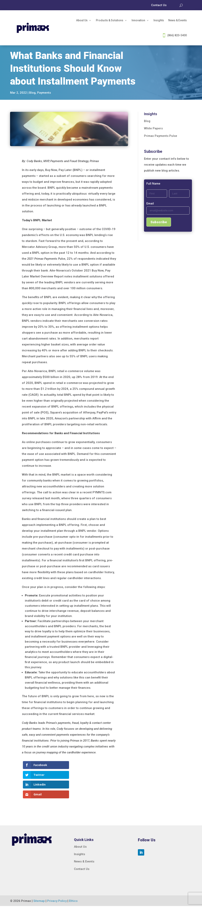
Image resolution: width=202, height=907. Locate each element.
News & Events (177, 20)
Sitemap (39, 902)
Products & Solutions (109, 20)
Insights (158, 20)
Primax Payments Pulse (160, 136)
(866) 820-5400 (177, 35)
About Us (82, 20)
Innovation (138, 20)
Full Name (153, 183)
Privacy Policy (57, 902)
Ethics (73, 902)
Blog (32, 92)
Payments (44, 92)
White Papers (153, 128)
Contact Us (81, 870)
